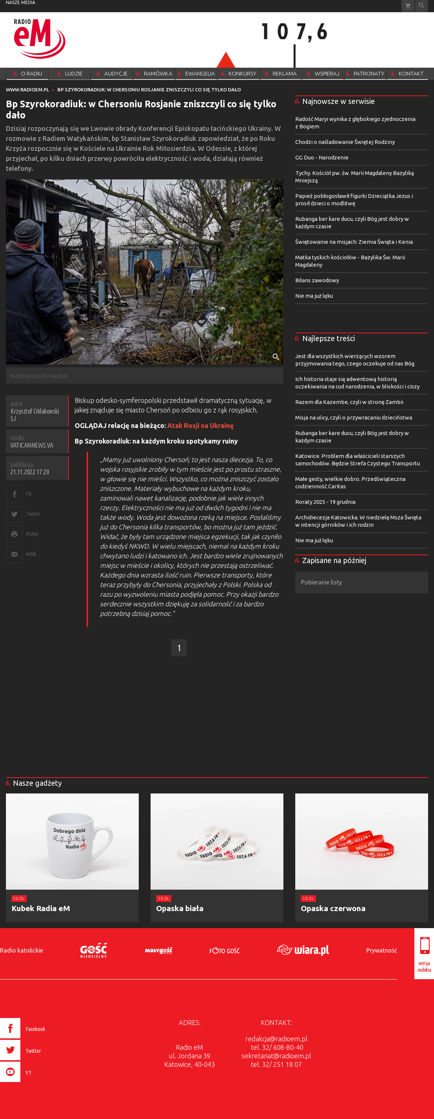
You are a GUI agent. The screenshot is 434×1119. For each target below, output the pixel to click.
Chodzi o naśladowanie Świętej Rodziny (345, 142)
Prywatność (381, 950)
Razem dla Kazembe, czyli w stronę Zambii (349, 402)
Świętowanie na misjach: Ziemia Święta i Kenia (354, 242)
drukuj (32, 533)
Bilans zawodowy (317, 280)
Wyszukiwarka (421, 6)
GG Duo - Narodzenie (322, 157)
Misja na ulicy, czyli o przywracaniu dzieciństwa (353, 417)
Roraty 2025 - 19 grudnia (325, 502)
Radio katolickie (21, 950)
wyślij (31, 553)
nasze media (20, 2)
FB (28, 494)
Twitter (33, 513)
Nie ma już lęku (314, 296)
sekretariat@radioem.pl (276, 1055)
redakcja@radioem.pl (276, 1038)
